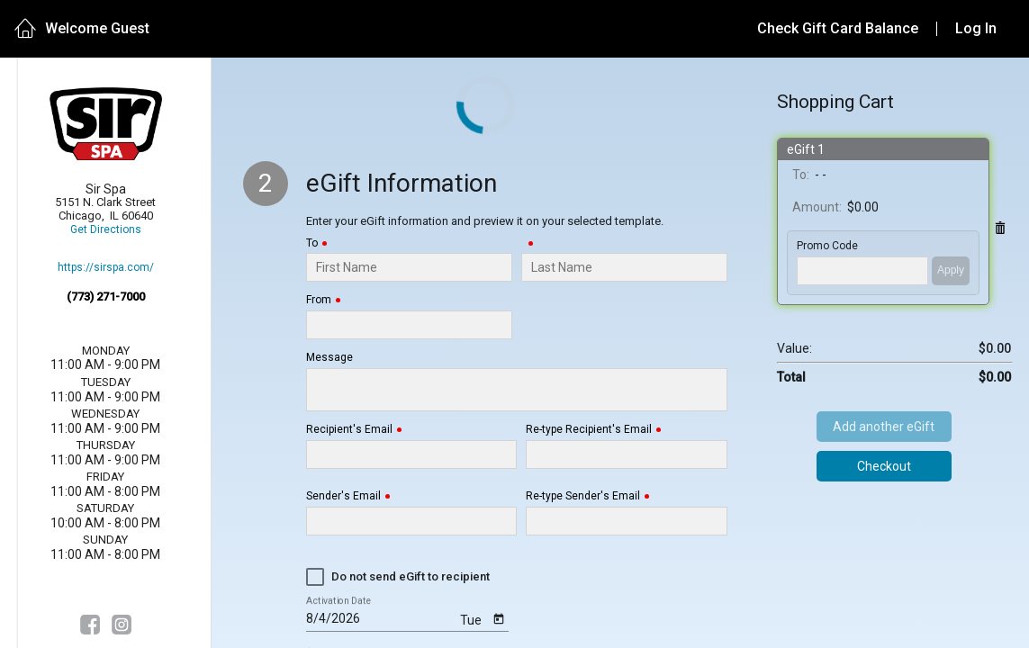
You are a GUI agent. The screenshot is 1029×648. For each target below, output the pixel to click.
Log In (976, 28)
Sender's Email (343, 496)
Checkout (884, 466)
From (318, 300)
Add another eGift (883, 426)
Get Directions (105, 230)
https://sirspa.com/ (106, 268)
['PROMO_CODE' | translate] (862, 270)
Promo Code (827, 246)
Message (329, 358)
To (312, 243)
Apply (950, 270)
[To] (409, 267)
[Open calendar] (499, 617)
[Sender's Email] (411, 521)
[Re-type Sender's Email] (626, 521)
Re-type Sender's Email (583, 496)
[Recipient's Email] (411, 454)
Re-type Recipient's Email (589, 430)
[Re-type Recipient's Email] (626, 454)
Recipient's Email (349, 430)
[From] (409, 324)
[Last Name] (624, 267)
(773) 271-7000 (106, 296)
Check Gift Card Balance (837, 28)
